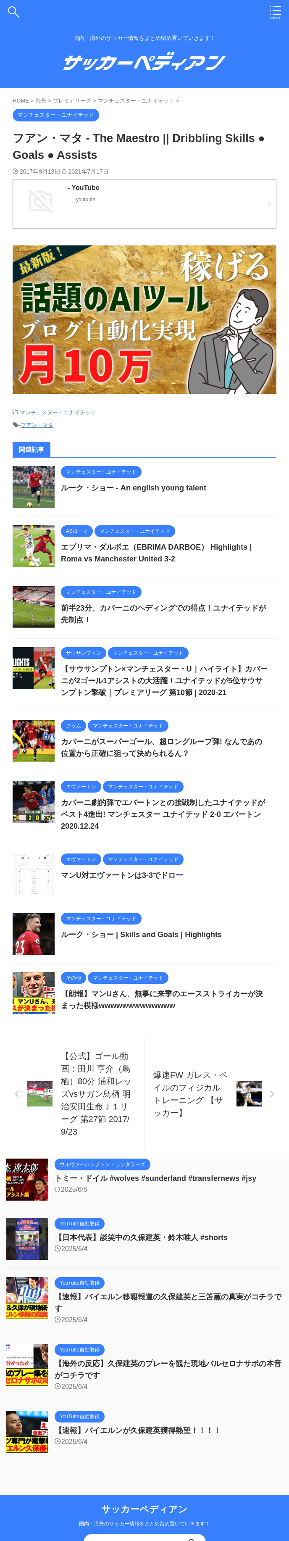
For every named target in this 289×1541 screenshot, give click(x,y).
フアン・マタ (37, 425)
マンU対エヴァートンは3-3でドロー (122, 875)
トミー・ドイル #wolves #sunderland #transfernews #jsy (155, 1178)
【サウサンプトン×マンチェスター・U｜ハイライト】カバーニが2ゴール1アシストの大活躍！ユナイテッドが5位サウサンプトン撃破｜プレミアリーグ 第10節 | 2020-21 (164, 681)
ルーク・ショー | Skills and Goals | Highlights (141, 934)
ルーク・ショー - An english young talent (133, 488)
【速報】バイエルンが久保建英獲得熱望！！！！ (138, 1430)
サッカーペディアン (144, 1509)
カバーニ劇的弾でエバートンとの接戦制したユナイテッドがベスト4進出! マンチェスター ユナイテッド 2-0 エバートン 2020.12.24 (163, 814)
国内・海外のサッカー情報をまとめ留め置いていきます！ (144, 1524)
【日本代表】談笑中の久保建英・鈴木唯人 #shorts (141, 1237)
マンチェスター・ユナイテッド (58, 412)
